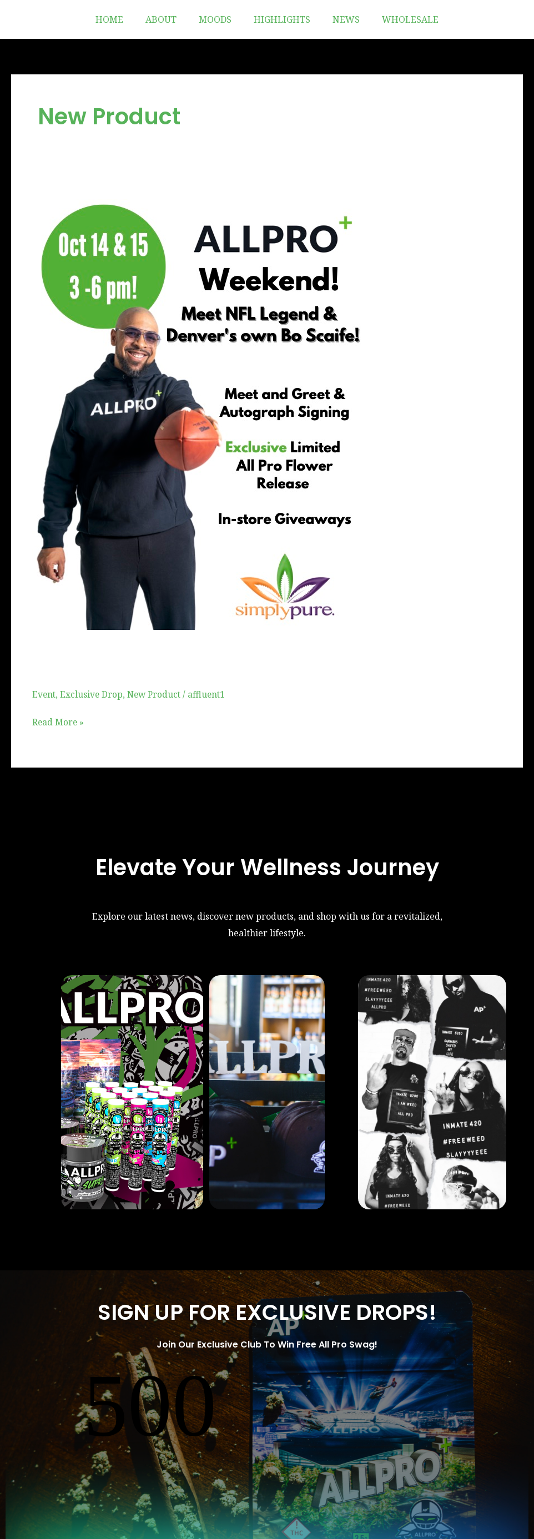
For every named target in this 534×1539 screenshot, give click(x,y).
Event (44, 694)
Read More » (58, 721)
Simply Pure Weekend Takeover (209, 657)
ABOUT (167, 19)
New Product (157, 694)
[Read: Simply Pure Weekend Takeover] (202, 409)
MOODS (217, 19)
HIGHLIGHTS (279, 19)
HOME (120, 19)
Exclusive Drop (92, 694)
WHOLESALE (399, 19)
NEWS (339, 19)
